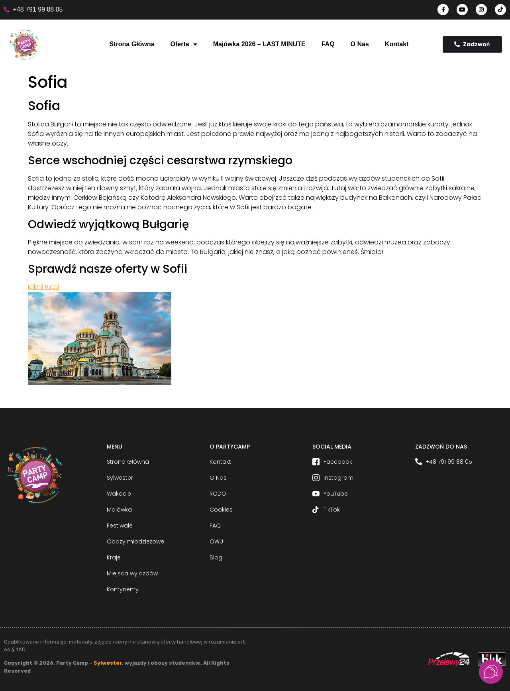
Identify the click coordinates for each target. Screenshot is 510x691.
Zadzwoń (472, 44)
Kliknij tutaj (43, 286)
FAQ (328, 44)
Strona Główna (132, 44)
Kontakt (397, 44)
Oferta (184, 44)
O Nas (360, 44)
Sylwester (108, 663)
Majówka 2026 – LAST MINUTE (259, 44)
